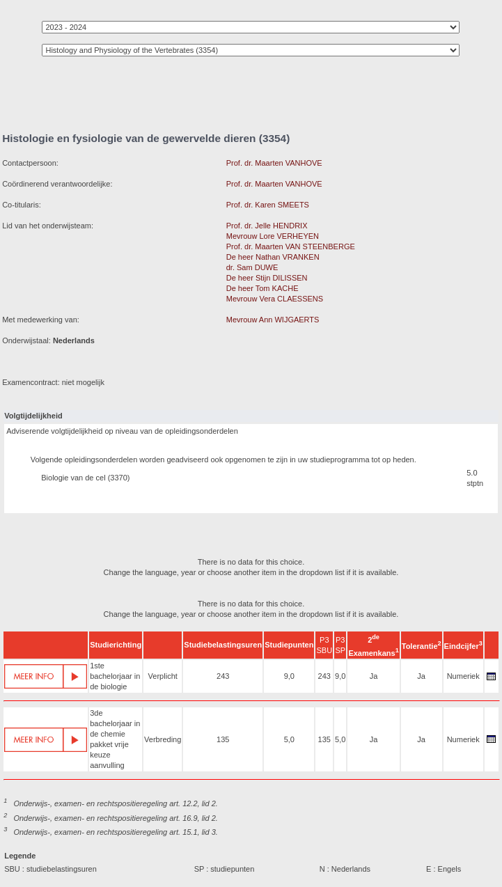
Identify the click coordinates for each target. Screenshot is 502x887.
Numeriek (463, 676)
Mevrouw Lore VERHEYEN (272, 236)
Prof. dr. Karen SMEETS (267, 205)
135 (223, 739)
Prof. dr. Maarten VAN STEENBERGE (290, 246)
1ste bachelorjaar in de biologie (115, 676)
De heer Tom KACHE (262, 288)
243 (223, 676)
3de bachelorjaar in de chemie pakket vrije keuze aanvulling (115, 739)
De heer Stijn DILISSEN (267, 278)
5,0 (289, 739)
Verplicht (163, 676)
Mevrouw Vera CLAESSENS (274, 299)
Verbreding (162, 739)
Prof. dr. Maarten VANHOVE (274, 163)
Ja (374, 676)
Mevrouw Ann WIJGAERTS (273, 319)
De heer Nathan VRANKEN (273, 257)
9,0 (289, 676)
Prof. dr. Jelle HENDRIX (267, 225)
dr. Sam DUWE (252, 267)
